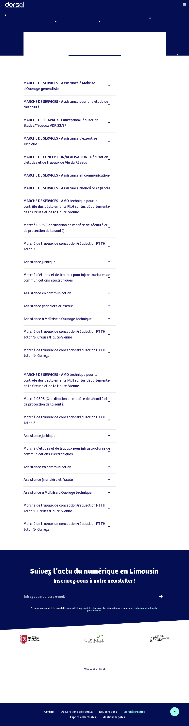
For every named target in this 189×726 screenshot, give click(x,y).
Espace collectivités (83, 717)
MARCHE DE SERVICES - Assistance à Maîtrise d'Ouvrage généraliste (67, 86)
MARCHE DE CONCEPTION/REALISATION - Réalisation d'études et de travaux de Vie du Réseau (67, 160)
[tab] (70, 86)
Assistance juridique (67, 262)
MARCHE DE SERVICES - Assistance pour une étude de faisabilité (67, 105)
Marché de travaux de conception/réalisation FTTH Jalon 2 (67, 246)
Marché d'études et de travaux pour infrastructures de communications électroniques (67, 278)
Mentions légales (113, 717)
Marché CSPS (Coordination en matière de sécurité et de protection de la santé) (67, 228)
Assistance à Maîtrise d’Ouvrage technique (67, 319)
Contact (49, 712)
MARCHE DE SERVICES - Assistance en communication (67, 176)
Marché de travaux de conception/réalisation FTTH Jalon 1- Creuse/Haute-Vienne (67, 334)
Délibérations (108, 712)
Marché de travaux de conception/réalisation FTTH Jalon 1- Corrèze (67, 353)
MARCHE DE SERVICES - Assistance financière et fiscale (67, 188)
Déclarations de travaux (77, 712)
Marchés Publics (134, 712)
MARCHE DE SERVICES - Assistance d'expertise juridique (67, 141)
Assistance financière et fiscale (67, 306)
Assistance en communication (67, 293)
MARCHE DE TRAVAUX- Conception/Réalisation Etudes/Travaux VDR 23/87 (67, 123)
